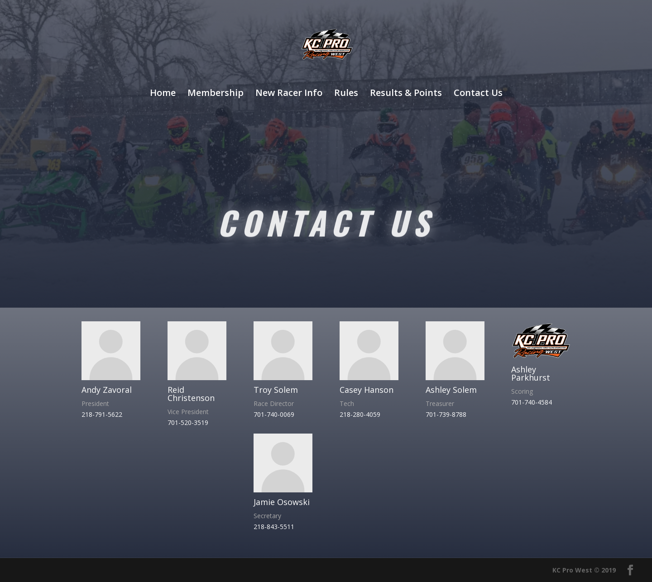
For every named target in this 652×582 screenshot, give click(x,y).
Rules (346, 94)
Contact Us (478, 94)
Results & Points (406, 94)
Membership (215, 94)
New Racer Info (288, 94)
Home (163, 94)
